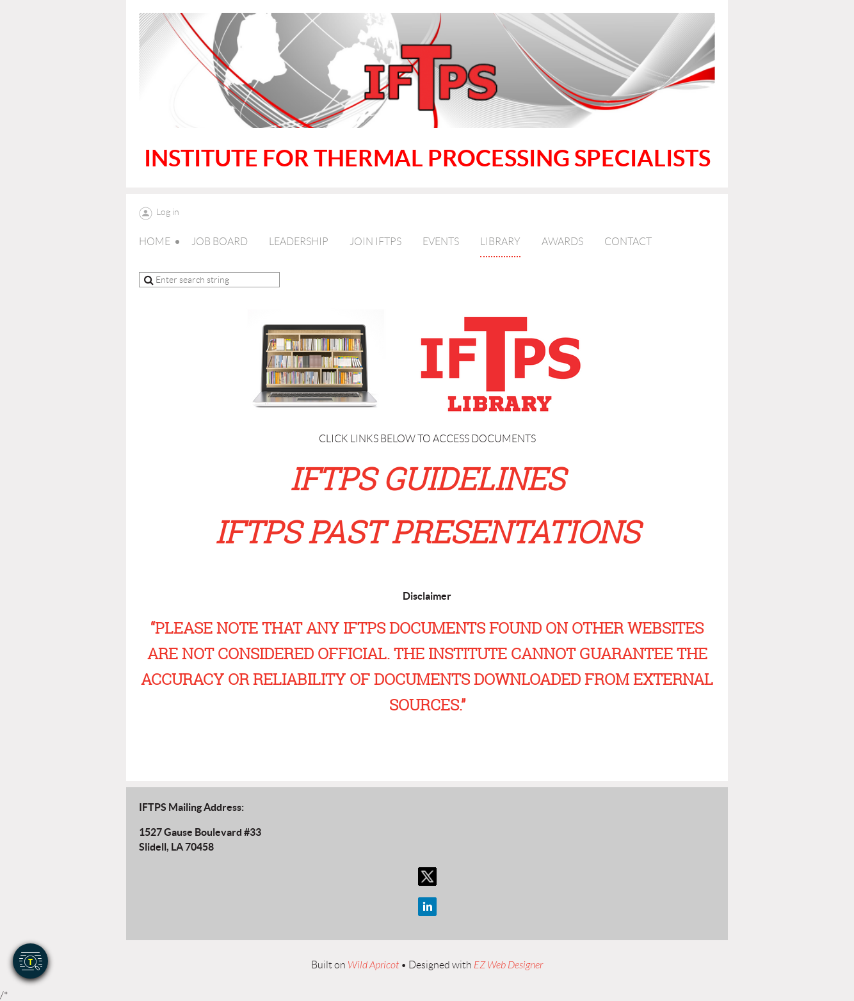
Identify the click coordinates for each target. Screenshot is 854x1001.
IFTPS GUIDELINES (427, 478)
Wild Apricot (373, 965)
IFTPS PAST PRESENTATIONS (427, 531)
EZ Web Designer (508, 965)
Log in (167, 212)
